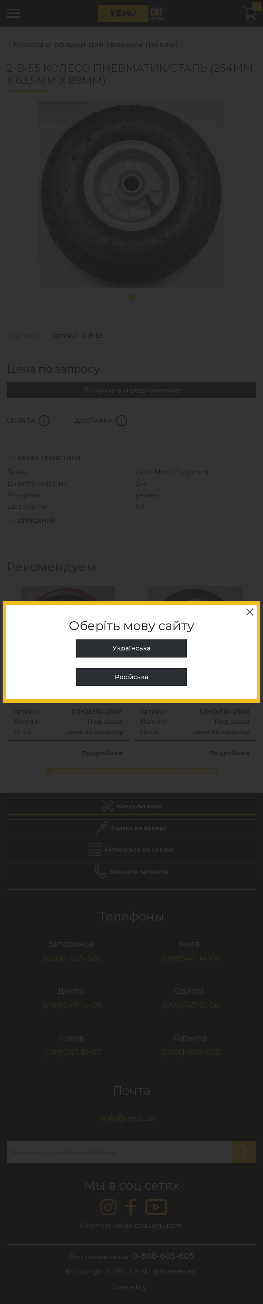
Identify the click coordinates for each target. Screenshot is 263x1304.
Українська (131, 648)
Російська (131, 677)
